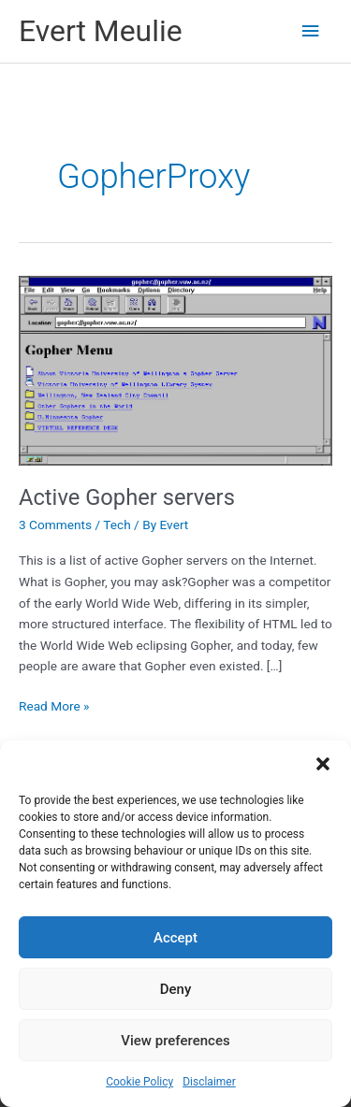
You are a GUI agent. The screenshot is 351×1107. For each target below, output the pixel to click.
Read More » (54, 706)
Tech (116, 524)
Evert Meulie (101, 31)
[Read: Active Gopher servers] (175, 369)
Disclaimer (209, 1081)
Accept (175, 937)
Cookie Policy (139, 1081)
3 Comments (55, 524)
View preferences (175, 1040)
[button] (323, 764)
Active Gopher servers (127, 497)
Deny (176, 989)
